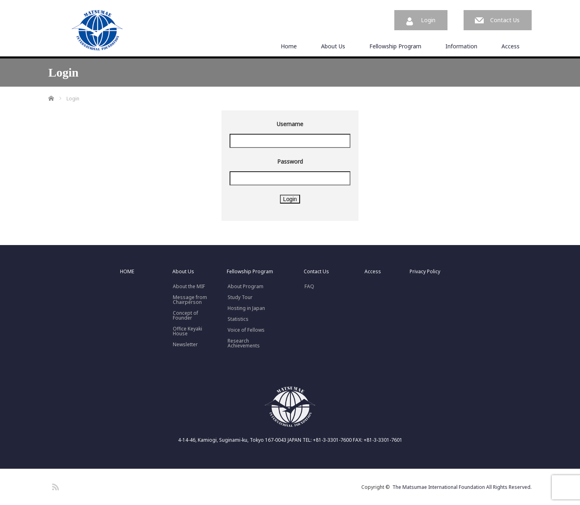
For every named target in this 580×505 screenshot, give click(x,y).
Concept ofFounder (185, 315)
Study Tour (240, 297)
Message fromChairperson (190, 300)
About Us (333, 46)
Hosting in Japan (246, 308)
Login (428, 20)
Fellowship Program (395, 46)
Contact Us (505, 20)
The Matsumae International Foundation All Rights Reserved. (462, 487)
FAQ (309, 286)
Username (290, 124)
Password (290, 161)
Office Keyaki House (187, 331)
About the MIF (189, 286)
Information (461, 46)
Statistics (238, 319)
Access (510, 46)
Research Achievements (244, 343)
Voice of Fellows (246, 330)
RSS (54, 486)
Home (289, 46)
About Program (245, 286)
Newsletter (185, 344)
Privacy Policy (425, 271)
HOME (127, 271)
